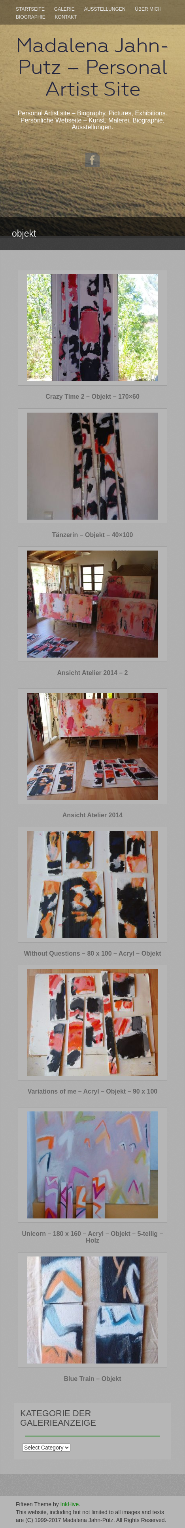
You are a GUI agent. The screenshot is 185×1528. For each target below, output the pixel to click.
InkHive (69, 1504)
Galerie (64, 9)
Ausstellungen (105, 9)
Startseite (30, 9)
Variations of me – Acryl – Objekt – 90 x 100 (92, 1091)
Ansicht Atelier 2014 (92, 815)
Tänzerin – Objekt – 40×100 (92, 535)
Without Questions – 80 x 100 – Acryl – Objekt (92, 953)
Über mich (148, 9)
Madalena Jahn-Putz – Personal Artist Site (92, 67)
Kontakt (66, 17)
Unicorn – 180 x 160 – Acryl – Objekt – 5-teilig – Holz (92, 1237)
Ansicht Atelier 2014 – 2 (92, 672)
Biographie (30, 17)
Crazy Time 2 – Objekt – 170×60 (92, 396)
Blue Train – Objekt (92, 1378)
